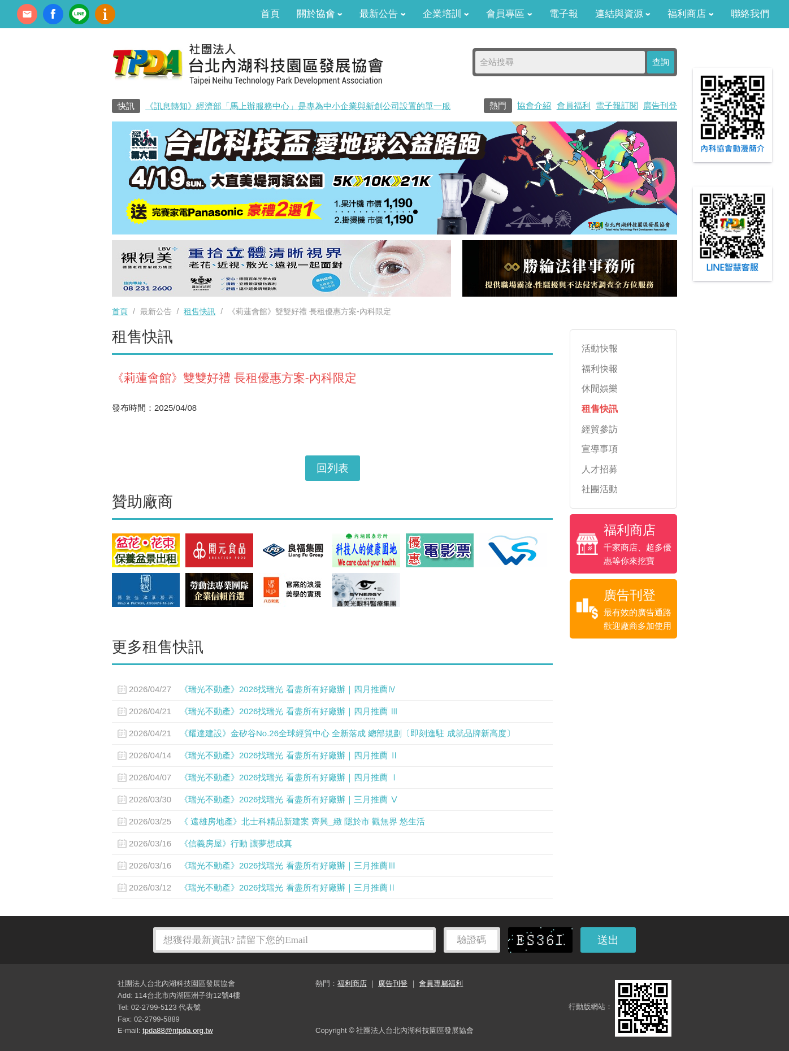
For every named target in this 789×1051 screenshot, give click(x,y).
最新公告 (382, 13)
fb (53, 14)
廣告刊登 (660, 105)
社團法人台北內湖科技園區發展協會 (247, 64)
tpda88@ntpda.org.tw (177, 1030)
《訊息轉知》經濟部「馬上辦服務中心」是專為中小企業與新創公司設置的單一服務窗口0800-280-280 (336, 106)
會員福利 (574, 105)
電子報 (563, 13)
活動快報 (600, 348)
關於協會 (320, 13)
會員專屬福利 (441, 983)
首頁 (270, 13)
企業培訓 (446, 13)
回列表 (333, 468)
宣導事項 (600, 449)
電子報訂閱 (617, 105)
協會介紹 (534, 105)
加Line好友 (79, 14)
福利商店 (690, 13)
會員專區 (509, 13)
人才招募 (600, 469)
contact (27, 14)
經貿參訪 (600, 429)
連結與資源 (623, 13)
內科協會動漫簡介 (105, 14)
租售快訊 (199, 311)
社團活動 (600, 489)
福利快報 (600, 369)
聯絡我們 (750, 13)
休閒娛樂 (600, 388)
